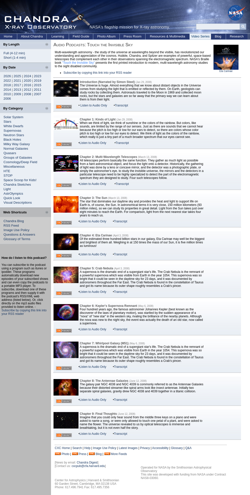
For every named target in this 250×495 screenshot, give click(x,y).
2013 (17, 89)
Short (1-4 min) (15, 57)
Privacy (145, 448)
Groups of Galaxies (18, 157)
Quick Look (12, 198)
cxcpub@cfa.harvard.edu (88, 466)
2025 (17, 76)
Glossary (177, 448)
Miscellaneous (14, 166)
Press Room (133, 36)
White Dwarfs (13, 126)
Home (8, 36)
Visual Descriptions (18, 202)
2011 (38, 89)
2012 (27, 89)
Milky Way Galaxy (17, 144)
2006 (7, 98)
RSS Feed (11, 225)
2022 (7, 80)
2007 (38, 94)
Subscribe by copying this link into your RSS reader (98, 72)
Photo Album (106, 36)
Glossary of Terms (17, 239)
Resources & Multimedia (167, 36)
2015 (38, 85)
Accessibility (160, 448)
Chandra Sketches (17, 184)
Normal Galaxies (16, 148)
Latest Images (128, 448)
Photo (65, 454)
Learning (58, 36)
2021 (17, 80)
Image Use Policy (17, 230)
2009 (17, 94)
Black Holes (12, 139)
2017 (17, 85)
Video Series (200, 36)
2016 (27, 85)
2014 (7, 89)
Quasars (10, 153)
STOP (8, 175)
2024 (27, 76)
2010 (7, 94)
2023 (38, 76)
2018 (7, 85)
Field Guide (81, 36)
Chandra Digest (87, 462)
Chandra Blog (14, 221)
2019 (38, 80)
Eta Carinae (226, 71)
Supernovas (12, 130)
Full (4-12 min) (14, 53)
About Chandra (32, 36)
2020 (27, 80)
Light (7, 189)
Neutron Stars (14, 135)
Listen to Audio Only (93, 105)
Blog (218, 36)
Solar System (13, 117)
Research (237, 36)
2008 (27, 94)
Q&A (188, 448)
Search (77, 448)
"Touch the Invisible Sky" (78, 62)
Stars (7, 121)
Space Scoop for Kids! (20, 180)
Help (87, 448)
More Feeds (119, 454)
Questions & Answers (19, 234)
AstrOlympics (13, 193)
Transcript (121, 105)
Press (82, 454)
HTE (7, 171)
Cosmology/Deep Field (20, 162)
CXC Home (62, 448)
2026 (7, 76)
